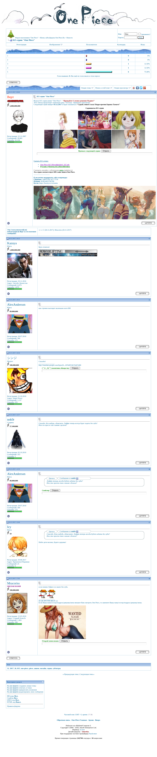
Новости (70, 38)
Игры (143, 44)
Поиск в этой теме (102, 88)
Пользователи (91, 44)
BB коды (10, 696)
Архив (91, 720)
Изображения (54, 44)
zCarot (82, 730)
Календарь (121, 44)
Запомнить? (144, 34)
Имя (119, 34)
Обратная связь (63, 720)
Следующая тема (86, 674)
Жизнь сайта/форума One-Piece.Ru (52, 38)
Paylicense (93, 734)
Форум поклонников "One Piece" (26, 38)
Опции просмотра (121, 88)
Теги (8, 664)
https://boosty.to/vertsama (48, 183)
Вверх (97, 720)
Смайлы (10, 698)
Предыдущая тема (71, 674)
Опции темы (86, 88)
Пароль (121, 37)
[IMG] (9, 700)
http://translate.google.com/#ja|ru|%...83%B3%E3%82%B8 (60, 365)
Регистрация (21, 44)
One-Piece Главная (79, 720)
